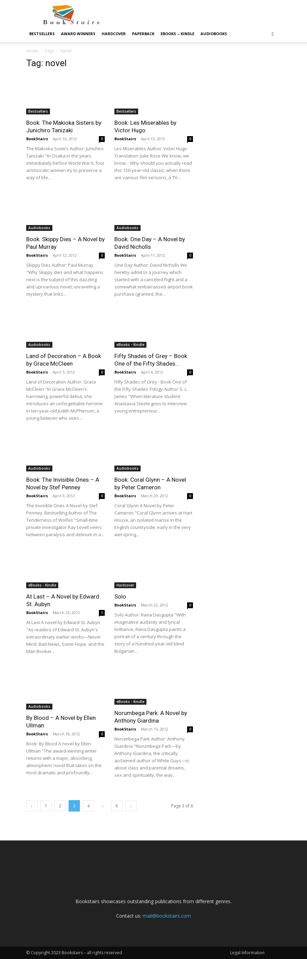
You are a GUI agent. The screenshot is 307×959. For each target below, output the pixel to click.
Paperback (143, 33)
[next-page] (130, 806)
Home (32, 51)
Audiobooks (214, 33)
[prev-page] (32, 806)
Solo (120, 596)
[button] (273, 34)
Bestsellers (42, 33)
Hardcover (114, 33)
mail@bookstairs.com (167, 915)
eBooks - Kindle (130, 344)
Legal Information (247, 953)
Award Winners (78, 33)
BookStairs (37, 138)
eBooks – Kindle (177, 33)
